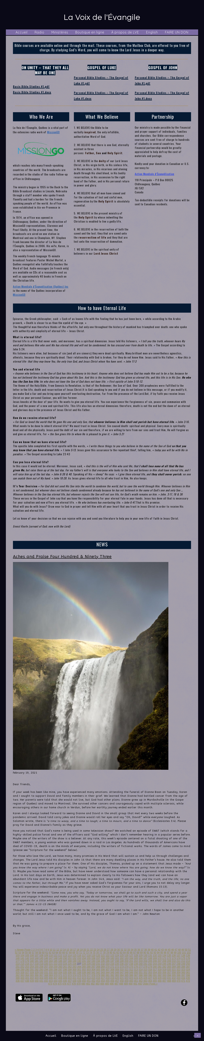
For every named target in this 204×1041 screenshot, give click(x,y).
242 (150, 963)
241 (145, 963)
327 (27, 972)
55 (26, 952)
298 (65, 969)
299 (70, 969)
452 (93, 981)
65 (60, 952)
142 (27, 958)
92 (151, 952)
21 (88, 949)
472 (188, 981)
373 (70, 975)
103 (18, 955)
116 (79, 955)
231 (98, 963)
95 (161, 952)
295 (51, 969)
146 (46, 958)
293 (41, 969)
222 (55, 963)
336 (70, 972)
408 (60, 978)
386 (131, 975)
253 (27, 966)
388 (141, 975)
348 (126, 972)
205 (150, 961)
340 (89, 972)
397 (183, 975)
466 (159, 981)
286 (183, 966)
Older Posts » (150, 983)
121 (103, 955)
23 (95, 949)
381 (107, 975)
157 (98, 958)
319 (164, 969)
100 (179, 952)
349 (131, 972)
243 (155, 963)
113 (65, 955)
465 (155, 981)
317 (155, 969)
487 (116, 983)
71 (80, 952)
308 (112, 969)
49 (182, 949)
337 (74, 972)
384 (122, 975)
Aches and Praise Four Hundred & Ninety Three (62, 556)
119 (93, 955)
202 (136, 961)
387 (136, 975)
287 (188, 966)
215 (22, 963)
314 (141, 969)
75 (94, 952)
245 (164, 963)
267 (93, 966)
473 (50, 983)
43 (162, 949)
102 (189, 952)
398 (188, 975)
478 (74, 983)
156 (93, 958)
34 (132, 949)
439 (32, 981)
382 (112, 975)
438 (27, 981)
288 (18, 969)
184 (51, 961)
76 (97, 952)
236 (122, 963)
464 (150, 981)
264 (79, 966)
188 (70, 961)
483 (98, 983)
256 (41, 966)
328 (32, 972)
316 (150, 969)
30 (118, 949)
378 (93, 975)
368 (46, 975)
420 (117, 978)
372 (65, 975)
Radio (39, 32)
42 (159, 949)
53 (19, 952)
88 (138, 952)
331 (46, 972)
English (152, 32)
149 (60, 958)
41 (155, 949)
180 (32, 961)
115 (74, 955)
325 (18, 972)
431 (169, 978)
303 (89, 969)
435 (188, 978)
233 (107, 963)
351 (141, 972)
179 (27, 961)
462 (141, 981)
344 (107, 972)
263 (74, 966)
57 (33, 952)
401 (27, 978)
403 (37, 978)
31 (122, 949)
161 (117, 958)
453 (98, 981)
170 (159, 958)
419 (112, 978)
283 (169, 966)
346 (117, 972)
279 (150, 966)
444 (55, 981)
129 (141, 955)
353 (150, 972)
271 (112, 966)
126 (126, 955)
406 (51, 978)
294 (46, 969)
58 (36, 952)
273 (122, 966)
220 (46, 963)
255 (37, 966)
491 (135, 983)
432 (174, 978)
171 (164, 958)
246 (169, 963)
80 (110, 952)
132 (155, 955)
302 (84, 969)
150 (65, 958)
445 (60, 981)
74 (90, 952)
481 (88, 983)
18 (77, 949)
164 (131, 958)
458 (122, 981)
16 (71, 949)
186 (60, 961)
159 (107, 958)
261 (65, 966)
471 (183, 981)
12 (57, 949)
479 (78, 983)
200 (126, 961)
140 (18, 958)
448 (74, 981)
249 (183, 963)
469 (174, 981)
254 (32, 966)
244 (159, 963)
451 (89, 981)
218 (37, 963)
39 (149, 949)
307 (107, 969)
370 (55, 975)
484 (102, 983)
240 (141, 963)
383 (117, 975)
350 (136, 972)
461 (136, 981)
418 (107, 978)
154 (84, 958)
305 (98, 969)
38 (145, 949)
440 (37, 981)
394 (169, 975)
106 (32, 955)
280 (155, 966)
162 (122, 958)
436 (18, 981)
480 (83, 983)
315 (145, 969)
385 (126, 975)
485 (107, 983)
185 (55, 961)
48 (179, 949)
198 (117, 961)
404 (41, 978)
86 (131, 952)
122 (107, 955)
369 (51, 975)
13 (61, 949)
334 (60, 972)
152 (74, 958)
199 (122, 961)
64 (56, 952)
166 (141, 958)
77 (100, 952)
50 (186, 949)
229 (89, 963)
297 (60, 969)
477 (69, 983)
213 (188, 961)
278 (145, 966)
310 (122, 969)
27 (108, 949)
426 (145, 978)
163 (126, 958)
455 (107, 981)
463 (145, 981)
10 (51, 949)
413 (84, 978)
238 (131, 963)
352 (145, 972)
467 (164, 981)
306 (103, 969)
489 (126, 983)
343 (103, 972)
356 (164, 972)
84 (124, 952)
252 (22, 966)
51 (189, 949)
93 (155, 952)
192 (89, 961)
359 (178, 972)
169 (155, 958)
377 (89, 975)
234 (112, 963)
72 (84, 952)
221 (51, 963)
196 (107, 961)
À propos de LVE (125, 32)
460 (131, 981)
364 (27, 975)
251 (18, 966)
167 (145, 958)
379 (98, 975)
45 (169, 949)
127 (131, 955)
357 (169, 972)
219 (41, 963)
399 (18, 978)
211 (178, 961)
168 (150, 958)
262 (70, 966)
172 (169, 958)
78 (104, 952)
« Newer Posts (23, 949)
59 (40, 952)
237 (126, 963)
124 (117, 955)
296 (55, 969)
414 (89, 978)
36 (138, 949)
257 (46, 966)
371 (60, 975)
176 (188, 958)
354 (155, 972)
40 (152, 949)
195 (103, 961)
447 (70, 981)
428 (155, 978)
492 (140, 983)
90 (144, 952)
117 (84, 955)
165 (136, 958)
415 (93, 978)
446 (65, 981)
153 (79, 958)
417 (103, 978)
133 (159, 955)
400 (22, 978)
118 (89, 955)
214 (18, 963)
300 (74, 969)
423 (131, 978)
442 (46, 981)
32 (125, 949)
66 (63, 952)
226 (74, 963)
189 (74, 961)
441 (41, 981)
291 (32, 969)
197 (112, 961)
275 (131, 966)
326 (22, 972)
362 (18, 975)
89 (141, 952)
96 (165, 952)
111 (55, 955)
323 (183, 969)
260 (60, 966)
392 (159, 975)
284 (174, 966)
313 (136, 969)
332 (51, 972)
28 (111, 949)
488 (121, 983)
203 (141, 961)
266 (89, 966)
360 (183, 972)
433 (178, 978)
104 (22, 955)
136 (174, 955)
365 (32, 975)
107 (37, 955)
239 (136, 963)
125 (122, 955)
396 (178, 975)
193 (93, 961)
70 (77, 952)
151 (70, 958)
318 (159, 969)
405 (46, 978)
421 (122, 978)
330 (41, 972)
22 (91, 949)
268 (98, 966)
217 (32, 963)
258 (51, 966)
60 (43, 952)
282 (164, 966)
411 (74, 978)
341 (93, 972)
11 (54, 949)
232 (103, 963)
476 (64, 983)
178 (22, 961)
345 (112, 972)
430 (164, 978)
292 (37, 969)
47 (176, 949)
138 (183, 955)
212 (183, 961)
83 (121, 952)
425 (141, 978)
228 (84, 963)
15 (67, 949)
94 (158, 952)
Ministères (59, 32)
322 (178, 969)
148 (55, 958)
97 (168, 952)
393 (164, 975)
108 (41, 955)
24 (98, 949)
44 (166, 949)
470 (178, 981)
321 (174, 969)
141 (22, 958)
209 (169, 961)
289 (22, 969)
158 (103, 958)
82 (117, 952)
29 (115, 949)
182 (41, 961)
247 (174, 963)
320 (169, 969)
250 (188, 963)
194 (98, 961)
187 (65, 961)
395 (174, 975)
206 (155, 961)
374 (74, 975)
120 (98, 955)
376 (84, 975)
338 (79, 972)
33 (128, 949)
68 (70, 952)
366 (37, 975)
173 (174, 958)
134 (164, 955)
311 (126, 969)
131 (150, 955)
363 (22, 975)
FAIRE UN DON (176, 32)
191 (84, 961)
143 (32, 958)
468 (169, 981)
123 (112, 955)
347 (122, 972)
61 (46, 952)
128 (136, 955)
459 (126, 981)
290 (27, 969)
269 (103, 966)
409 (65, 978)
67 (67, 952)
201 (131, 961)
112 (60, 955)
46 (172, 949)
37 (142, 949)
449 (79, 981)
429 (159, 978)
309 (117, 969)
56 (30, 952)
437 (22, 981)
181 (37, 961)
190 (79, 961)
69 (73, 952)
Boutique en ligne (89, 32)
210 (174, 961)
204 (145, 961)
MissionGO (53, 132)
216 (27, 963)
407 (55, 978)
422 (126, 978)
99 (175, 952)
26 (105, 949)
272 (117, 966)
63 (53, 952)
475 (60, 983)
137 (178, 955)
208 (164, 961)
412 (79, 978)
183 (46, 961)
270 (107, 966)
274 (126, 966)
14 (64, 949)
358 (174, 972)
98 (171, 952)
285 (178, 966)
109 (46, 955)
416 (98, 978)
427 (150, 978)
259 (55, 966)
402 (32, 978)
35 (135, 949)
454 (103, 981)
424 (136, 978)
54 (23, 952)
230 (93, 963)
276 (136, 966)
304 (93, 969)
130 (145, 955)
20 (84, 949)
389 (145, 975)
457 (117, 981)
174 (178, 958)
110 (51, 955)
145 (41, 958)
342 (98, 972)
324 (188, 969)
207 (159, 961)
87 (134, 952)
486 (112, 983)
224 (65, 963)
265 (84, 966)
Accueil (22, 32)
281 (159, 966)
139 (188, 955)
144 (37, 958)
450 (84, 981)
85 (127, 952)
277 (141, 966)
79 (107, 952)
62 (50, 952)
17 (74, 949)
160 (112, 958)
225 (70, 963)
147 (51, 958)
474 (55, 983)
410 (70, 978)
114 (70, 955)
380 (103, 975)
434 (183, 978)
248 (178, 963)
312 (131, 969)
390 (150, 975)
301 (79, 969)
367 (41, 975)
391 (155, 975)
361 (188, 972)
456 (112, 981)
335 (65, 972)
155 (89, 958)
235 (117, 963)
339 (84, 972)
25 (101, 949)
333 (55, 972)
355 (159, 972)
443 (51, 981)
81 (114, 952)
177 (18, 961)
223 (60, 963)
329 (37, 972)
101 (184, 952)
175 (183, 958)
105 (27, 955)
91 (148, 952)
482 (93, 983)
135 (169, 955)
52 (16, 952)
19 (81, 949)
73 (87, 952)
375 (79, 975)
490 (131, 983)
